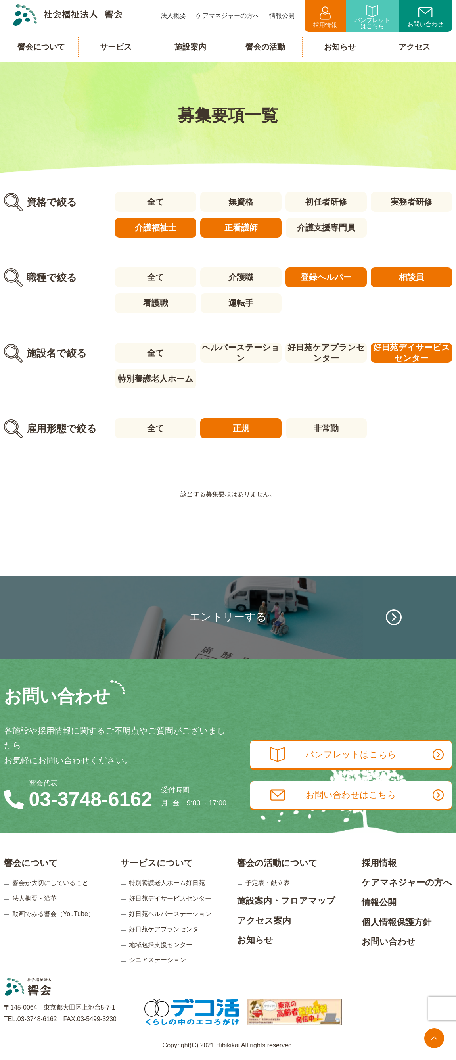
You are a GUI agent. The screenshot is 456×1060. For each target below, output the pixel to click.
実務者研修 (411, 201)
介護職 (240, 277)
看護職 (155, 302)
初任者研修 (326, 201)
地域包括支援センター (160, 944)
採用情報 (325, 17)
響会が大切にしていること (50, 882)
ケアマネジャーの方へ (407, 882)
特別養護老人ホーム (156, 378)
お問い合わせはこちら (358, 794)
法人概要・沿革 (34, 898)
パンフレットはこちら (372, 17)
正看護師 (240, 227)
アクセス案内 (264, 920)
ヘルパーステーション (241, 353)
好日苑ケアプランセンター (326, 353)
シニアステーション (157, 959)
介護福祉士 (155, 227)
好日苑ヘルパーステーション (170, 913)
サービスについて (157, 862)
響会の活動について (277, 862)
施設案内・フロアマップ (286, 900)
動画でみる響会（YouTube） (53, 913)
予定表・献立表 (267, 882)
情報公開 (379, 902)
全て (155, 201)
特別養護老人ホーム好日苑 (167, 882)
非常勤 (326, 427)
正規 (240, 427)
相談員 (411, 277)
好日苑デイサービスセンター (411, 353)
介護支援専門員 (326, 227)
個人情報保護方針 (396, 921)
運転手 (240, 302)
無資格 (240, 201)
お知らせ (255, 940)
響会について (31, 862)
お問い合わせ (425, 17)
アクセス (414, 46)
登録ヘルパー (326, 277)
